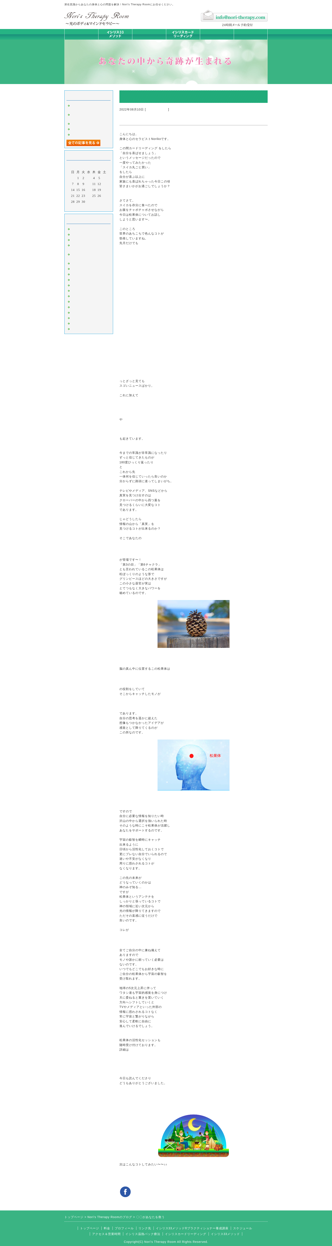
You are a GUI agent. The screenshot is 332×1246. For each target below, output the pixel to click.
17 (89, 190)
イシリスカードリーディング (185, 1234)
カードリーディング (86, 279)
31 (89, 201)
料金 (217, 34)
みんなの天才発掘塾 (86, 274)
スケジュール (242, 1228)
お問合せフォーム (250, 34)
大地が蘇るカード (84, 285)
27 (105, 195)
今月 (88, 207)
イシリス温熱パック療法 (89, 263)
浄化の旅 (77, 323)
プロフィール (124, 1228)
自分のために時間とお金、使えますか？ (88, 106)
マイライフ (79, 312)
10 (89, 184)
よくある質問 (81, 328)
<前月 (80, 207)
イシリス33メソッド (225, 1234)
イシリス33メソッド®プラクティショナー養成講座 (192, 1228)
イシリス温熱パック (149, 39)
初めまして (79, 228)
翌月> (97, 207)
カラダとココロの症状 (88, 268)
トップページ (81, 34)
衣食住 (76, 301)
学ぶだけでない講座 (86, 128)
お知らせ (77, 290)
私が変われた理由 (84, 134)
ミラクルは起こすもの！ (89, 123)
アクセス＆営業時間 (106, 1234)
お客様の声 (79, 306)
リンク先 (144, 1228)
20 (105, 190)
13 (105, 184)
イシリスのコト (157, 109)
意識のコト (79, 239)
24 (89, 195)
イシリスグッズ (82, 317)
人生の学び (79, 295)
